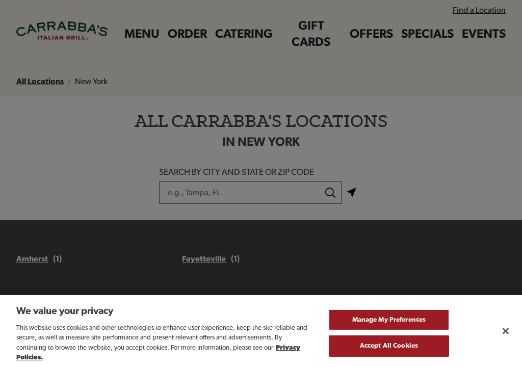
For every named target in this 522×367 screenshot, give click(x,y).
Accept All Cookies (389, 351)
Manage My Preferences (389, 324)
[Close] (505, 336)
